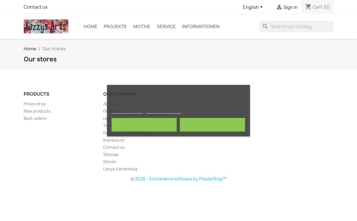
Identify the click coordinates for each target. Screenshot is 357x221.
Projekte (115, 26)
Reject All (144, 125)
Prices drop (35, 103)
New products (37, 111)
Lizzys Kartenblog (120, 169)
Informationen (200, 26)
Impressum (113, 140)
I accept (212, 125)
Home (90, 26)
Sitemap (111, 154)
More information (127, 110)
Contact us (36, 7)
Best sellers (35, 118)
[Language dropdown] (254, 7)
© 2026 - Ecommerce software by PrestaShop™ (179, 179)
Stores (109, 161)
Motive (141, 26)
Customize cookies (163, 110)
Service (166, 26)
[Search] (296, 26)
